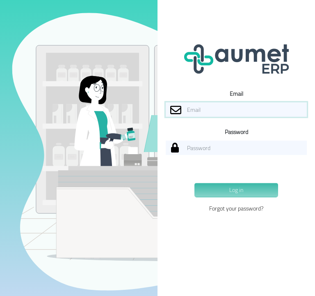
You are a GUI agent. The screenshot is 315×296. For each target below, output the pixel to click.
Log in (236, 190)
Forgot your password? (236, 208)
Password (236, 132)
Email (236, 93)
